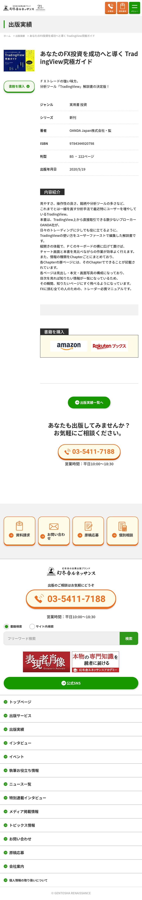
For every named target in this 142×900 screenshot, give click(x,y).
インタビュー (20, 743)
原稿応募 (16, 853)
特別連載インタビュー (27, 798)
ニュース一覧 (20, 784)
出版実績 (16, 730)
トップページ (20, 702)
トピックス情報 (22, 826)
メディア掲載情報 (24, 812)
